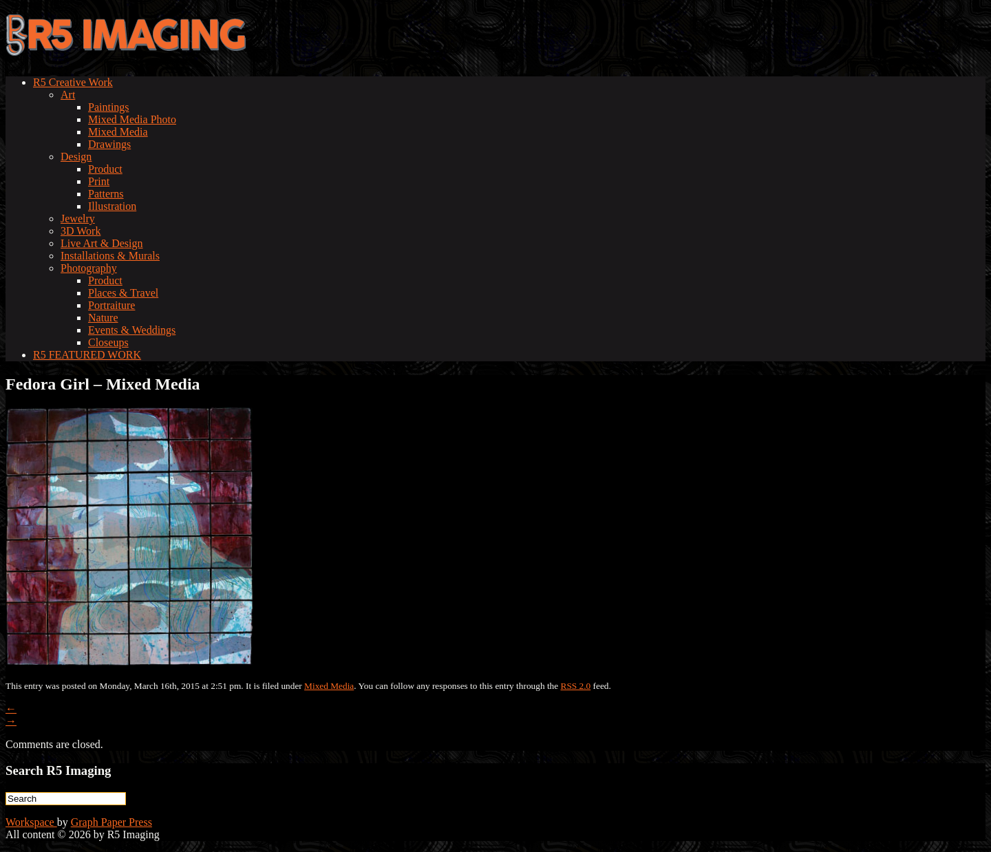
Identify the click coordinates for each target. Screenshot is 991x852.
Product (105, 169)
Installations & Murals (110, 256)
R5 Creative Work (73, 82)
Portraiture (111, 305)
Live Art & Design (102, 243)
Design (76, 156)
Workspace (31, 822)
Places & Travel (123, 293)
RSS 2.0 (576, 686)
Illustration (112, 206)
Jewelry (78, 218)
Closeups (108, 342)
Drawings (109, 144)
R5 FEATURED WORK (87, 355)
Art (68, 94)
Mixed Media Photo (132, 119)
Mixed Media (118, 132)
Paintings (108, 107)
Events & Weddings (131, 330)
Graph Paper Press (111, 822)
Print (98, 181)
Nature (103, 317)
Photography (89, 268)
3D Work (80, 231)
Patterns (106, 194)
